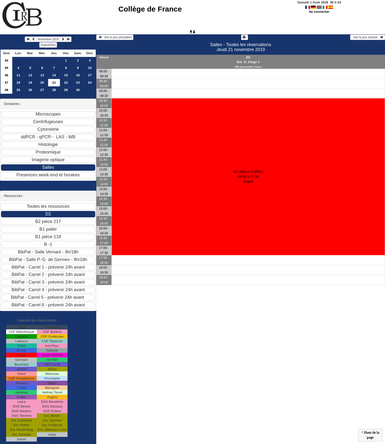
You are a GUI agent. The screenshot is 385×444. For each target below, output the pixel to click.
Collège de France (150, 9)
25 (18, 90)
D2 (248, 57)
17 (90, 75)
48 (6, 90)
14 (54, 75)
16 (78, 75)
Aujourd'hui (48, 45)
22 (66, 82)
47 (6, 82)
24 (90, 82)
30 (78, 90)
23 (78, 82)
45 (6, 68)
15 (66, 75)
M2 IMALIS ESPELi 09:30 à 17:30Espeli (248, 176)
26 (30, 90)
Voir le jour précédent (115, 37)
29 (66, 90)
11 (18, 75)
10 (90, 68)
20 (42, 82)
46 (6, 75)
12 (30, 75)
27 (42, 90)
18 (18, 82)
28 (54, 90)
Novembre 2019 (48, 39)
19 (30, 82)
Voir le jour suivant (368, 37)
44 (6, 60)
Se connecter (319, 11)
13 (42, 75)
